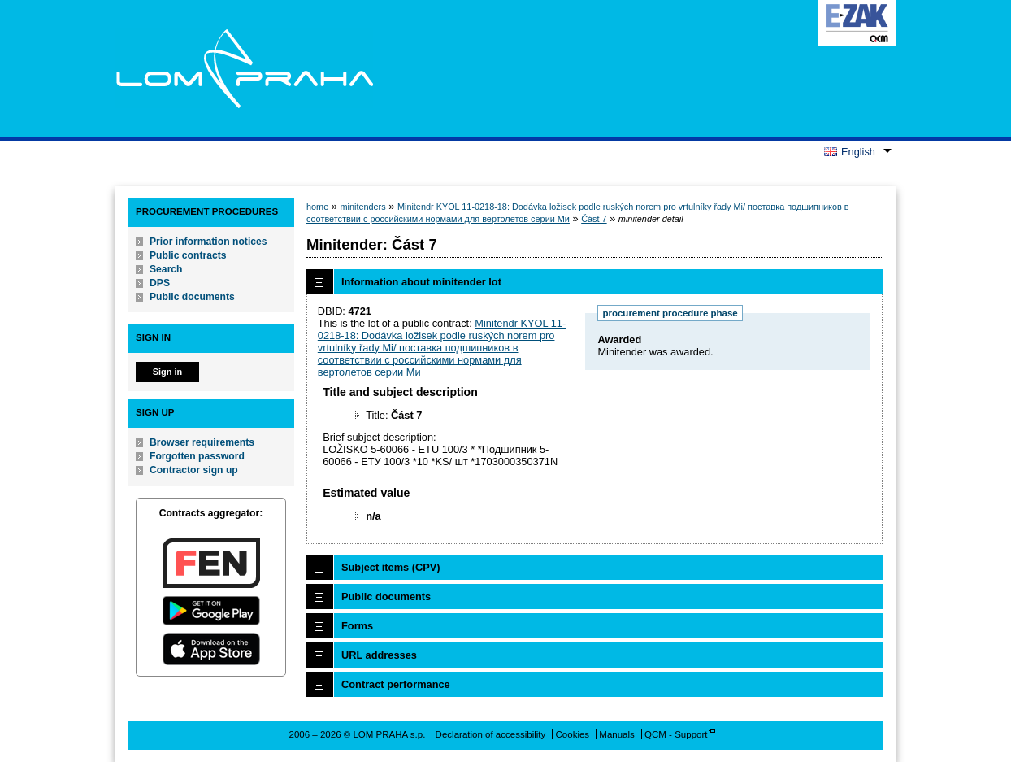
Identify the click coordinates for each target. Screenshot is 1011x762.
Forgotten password (197, 456)
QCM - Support (675, 734)
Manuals (617, 734)
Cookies (573, 734)
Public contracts (188, 255)
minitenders (362, 206)
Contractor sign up (194, 470)
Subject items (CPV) (390, 567)
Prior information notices (208, 241)
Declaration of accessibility (491, 734)
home (317, 206)
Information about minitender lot (421, 282)
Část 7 (593, 219)
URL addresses (379, 655)
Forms (357, 626)
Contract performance (395, 684)
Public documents (192, 297)
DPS (160, 283)
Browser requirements (202, 442)
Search (166, 269)
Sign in (167, 372)
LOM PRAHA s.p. (244, 68)
